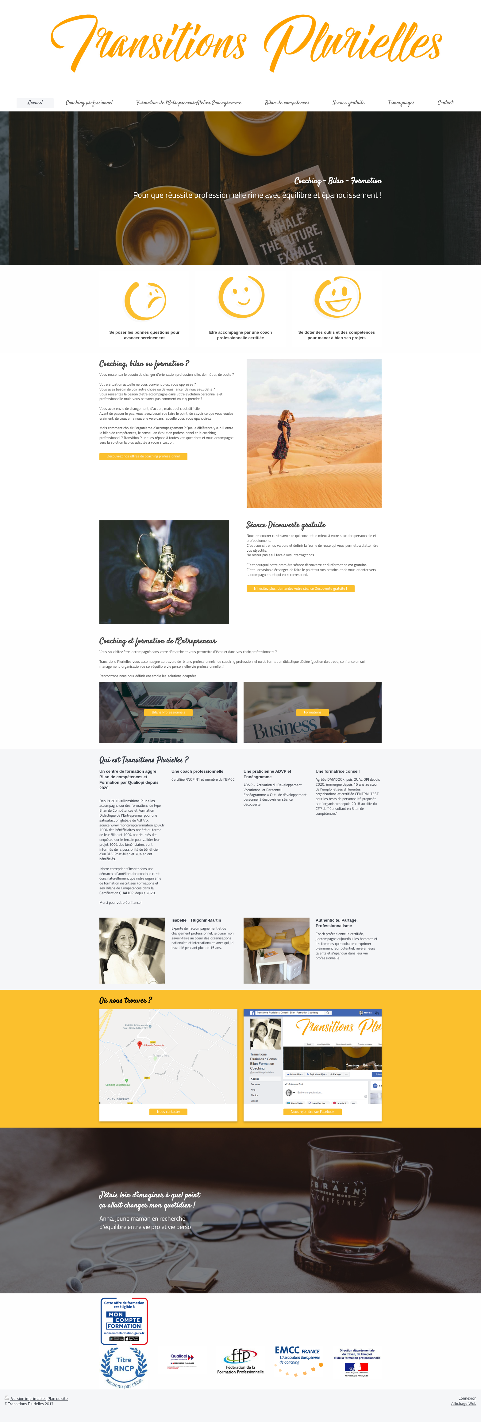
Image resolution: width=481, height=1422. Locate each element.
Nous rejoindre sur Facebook (312, 1111)
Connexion (467, 1398)
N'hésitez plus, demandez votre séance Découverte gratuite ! (300, 588)
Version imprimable (25, 1398)
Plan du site (58, 1398)
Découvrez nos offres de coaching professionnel (143, 456)
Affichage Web (463, 1403)
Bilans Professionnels (168, 712)
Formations (312, 712)
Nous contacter (168, 1111)
